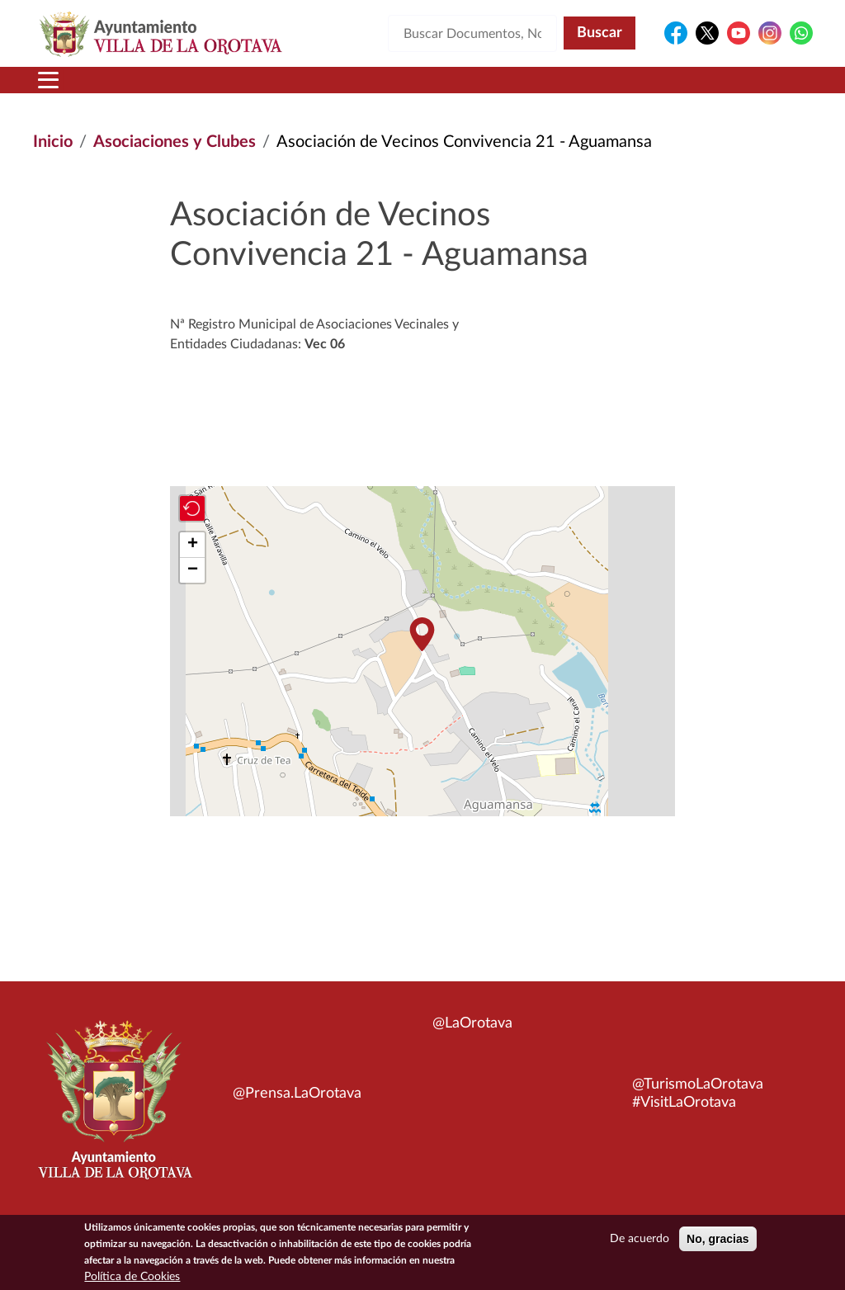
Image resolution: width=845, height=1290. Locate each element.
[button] (422, 634)
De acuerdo (639, 1239)
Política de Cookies (132, 1277)
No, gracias (717, 1238)
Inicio (53, 142)
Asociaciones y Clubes (174, 142)
